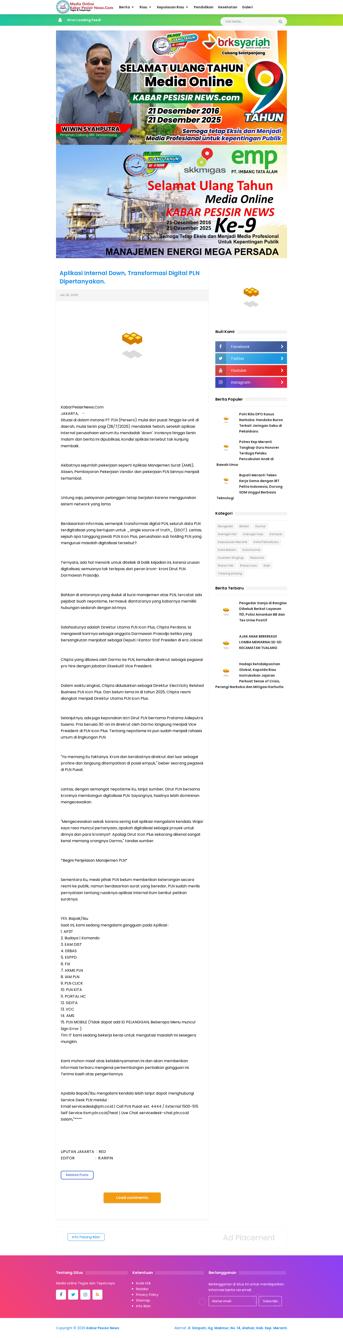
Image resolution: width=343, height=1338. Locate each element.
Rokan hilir (226, 565)
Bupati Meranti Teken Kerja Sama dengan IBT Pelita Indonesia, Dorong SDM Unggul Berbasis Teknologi (249, 486)
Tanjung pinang (230, 573)
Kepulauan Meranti (232, 542)
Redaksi (142, 1289)
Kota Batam (227, 550)
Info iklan (143, 1306)
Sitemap (143, 1300)
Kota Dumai (251, 550)
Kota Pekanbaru (266, 542)
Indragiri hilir (227, 534)
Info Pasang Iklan (86, 1237)
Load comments (132, 1197)
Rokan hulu (248, 565)
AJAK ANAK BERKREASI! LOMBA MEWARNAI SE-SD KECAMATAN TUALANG (260, 642)
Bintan (244, 526)
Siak (266, 565)
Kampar (276, 534)
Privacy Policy (147, 1294)
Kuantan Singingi (231, 557)
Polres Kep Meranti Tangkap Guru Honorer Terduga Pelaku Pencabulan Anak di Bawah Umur (248, 453)
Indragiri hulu (253, 534)
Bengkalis (225, 526)
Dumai (260, 526)
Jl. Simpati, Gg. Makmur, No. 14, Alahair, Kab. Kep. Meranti (237, 1328)
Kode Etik (143, 1283)
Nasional (257, 557)
